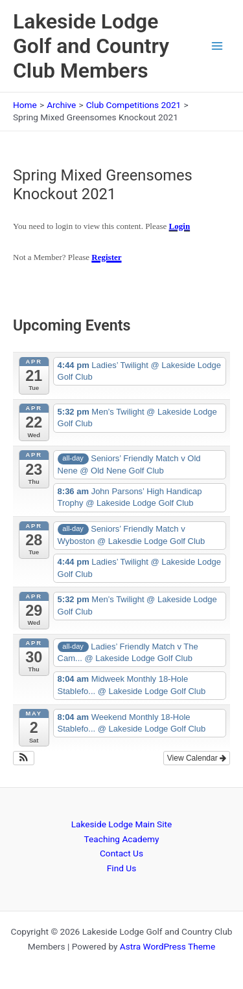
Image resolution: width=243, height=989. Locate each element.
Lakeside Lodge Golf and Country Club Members (91, 46)
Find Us (121, 868)
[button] (24, 758)
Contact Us (121, 853)
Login (180, 226)
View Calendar (196, 758)
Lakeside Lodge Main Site (121, 824)
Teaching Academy (121, 839)
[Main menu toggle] (217, 46)
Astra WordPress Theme (167, 946)
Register (106, 257)
